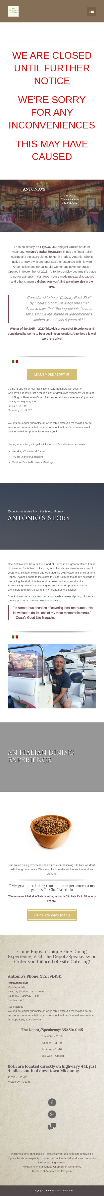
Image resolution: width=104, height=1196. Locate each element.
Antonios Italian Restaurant (59, 1190)
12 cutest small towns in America (63, 397)
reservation (77, 422)
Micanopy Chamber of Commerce (61, 1166)
